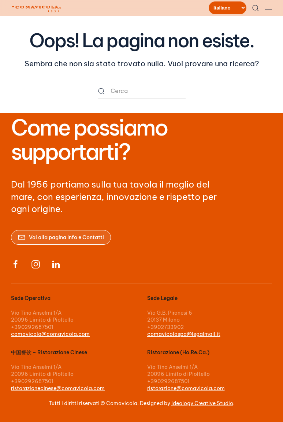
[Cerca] (142, 91)
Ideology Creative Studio (202, 403)
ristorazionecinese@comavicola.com (58, 388)
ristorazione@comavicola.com (186, 388)
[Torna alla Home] (37, 8)
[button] (255, 8)
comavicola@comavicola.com (50, 334)
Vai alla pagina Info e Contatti (61, 237)
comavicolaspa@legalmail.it (183, 334)
